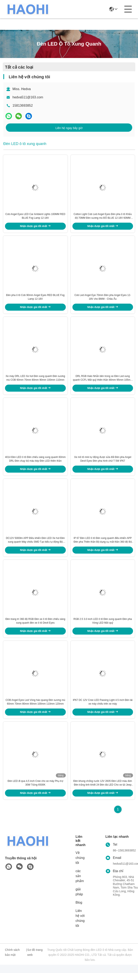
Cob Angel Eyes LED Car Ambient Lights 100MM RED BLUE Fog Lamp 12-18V (35, 217)
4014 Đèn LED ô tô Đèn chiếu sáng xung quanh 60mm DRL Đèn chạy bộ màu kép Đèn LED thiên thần (35, 463)
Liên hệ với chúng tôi (80, 926)
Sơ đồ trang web (35, 960)
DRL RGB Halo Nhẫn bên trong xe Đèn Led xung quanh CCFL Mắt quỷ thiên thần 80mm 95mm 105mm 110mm (102, 381)
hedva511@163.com (27, 97)
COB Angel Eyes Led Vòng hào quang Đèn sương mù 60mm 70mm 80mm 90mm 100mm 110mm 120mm (35, 709)
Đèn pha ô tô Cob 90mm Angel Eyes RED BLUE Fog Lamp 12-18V (35, 299)
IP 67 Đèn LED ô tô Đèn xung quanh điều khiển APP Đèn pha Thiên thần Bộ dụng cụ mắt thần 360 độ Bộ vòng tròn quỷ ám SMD (103, 545)
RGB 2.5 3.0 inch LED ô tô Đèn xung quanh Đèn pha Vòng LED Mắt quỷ (102, 627)
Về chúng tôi (80, 866)
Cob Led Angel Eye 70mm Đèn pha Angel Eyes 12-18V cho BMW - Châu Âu (102, 299)
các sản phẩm (80, 884)
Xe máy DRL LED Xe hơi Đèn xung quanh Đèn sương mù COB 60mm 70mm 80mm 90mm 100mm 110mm (35, 381)
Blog (79, 911)
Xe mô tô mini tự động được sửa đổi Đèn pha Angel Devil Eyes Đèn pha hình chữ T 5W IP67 (102, 463)
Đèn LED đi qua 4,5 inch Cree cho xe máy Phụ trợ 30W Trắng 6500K (35, 791)
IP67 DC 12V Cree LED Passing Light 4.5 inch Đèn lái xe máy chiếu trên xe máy (103, 709)
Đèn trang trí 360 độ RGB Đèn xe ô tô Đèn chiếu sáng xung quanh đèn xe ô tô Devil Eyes (35, 627)
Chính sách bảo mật (12, 960)
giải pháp (79, 900)
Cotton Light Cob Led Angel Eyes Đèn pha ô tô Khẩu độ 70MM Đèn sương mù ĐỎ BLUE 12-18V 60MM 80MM (102, 217)
